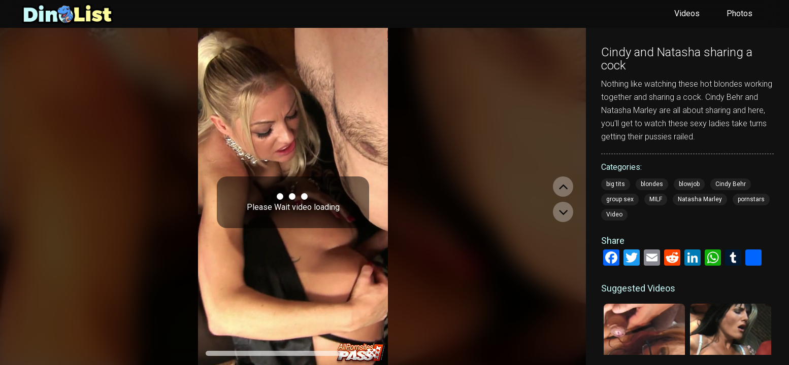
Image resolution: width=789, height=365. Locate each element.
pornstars (751, 199)
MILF (655, 199)
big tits (615, 184)
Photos (739, 13)
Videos (687, 13)
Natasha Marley (700, 199)
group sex (620, 199)
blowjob (689, 184)
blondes (652, 184)
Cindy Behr (730, 184)
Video (614, 214)
